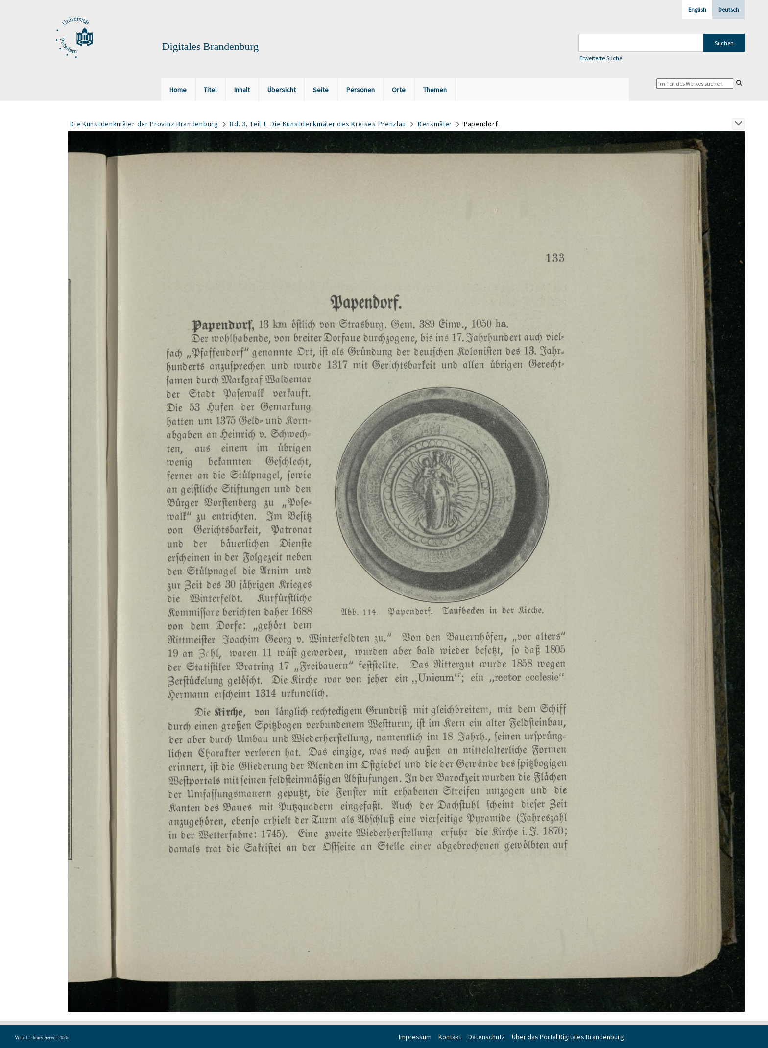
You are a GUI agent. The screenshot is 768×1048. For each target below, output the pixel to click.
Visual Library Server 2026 (41, 1037)
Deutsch (728, 9)
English (697, 9)
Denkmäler (435, 123)
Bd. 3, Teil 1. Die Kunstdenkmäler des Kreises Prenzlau (318, 123)
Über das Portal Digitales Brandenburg (568, 1036)
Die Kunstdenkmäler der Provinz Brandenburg (144, 123)
